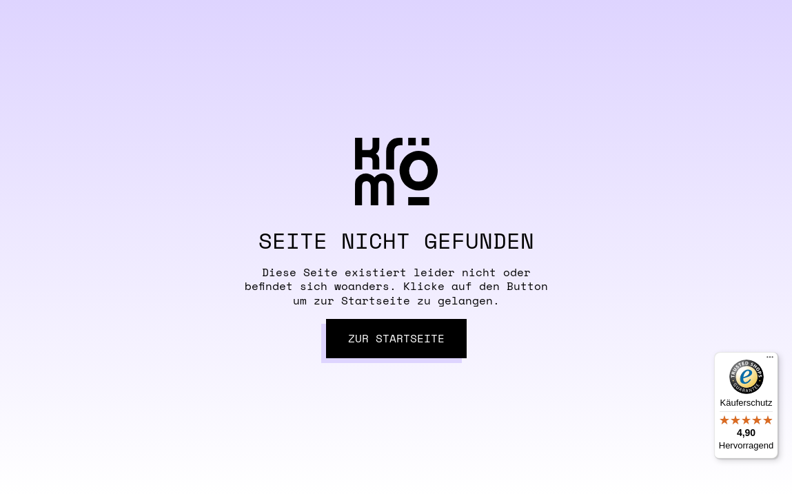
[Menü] (770, 360)
